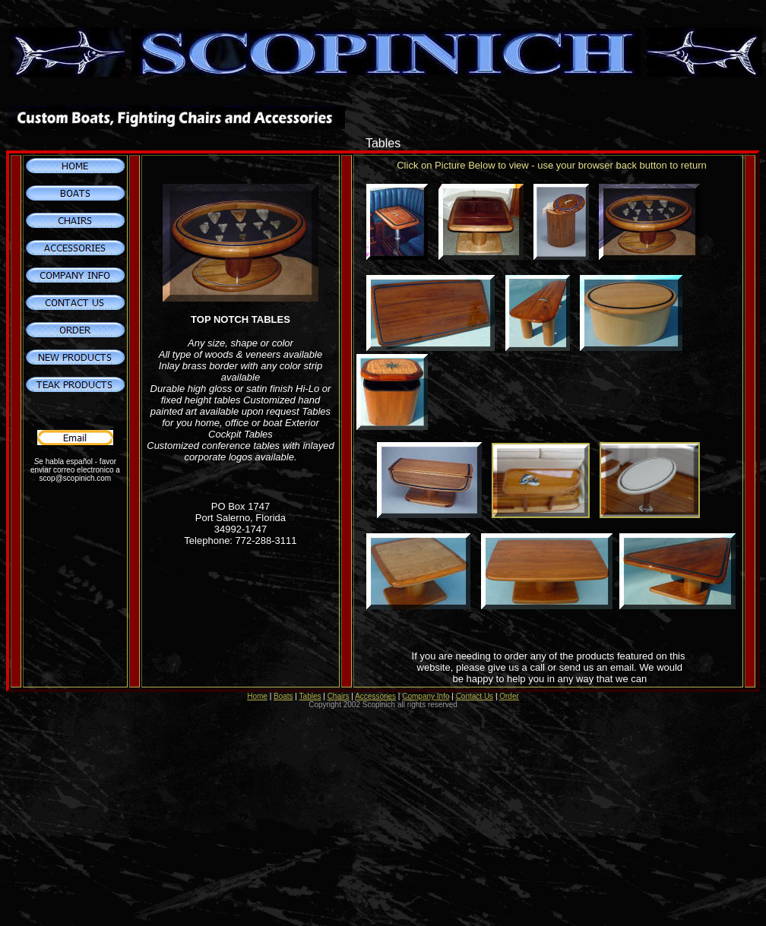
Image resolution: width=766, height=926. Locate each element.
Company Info (425, 696)
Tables (310, 696)
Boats (283, 696)
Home (257, 696)
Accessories (375, 696)
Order (509, 696)
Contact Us (474, 696)
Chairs (339, 696)
